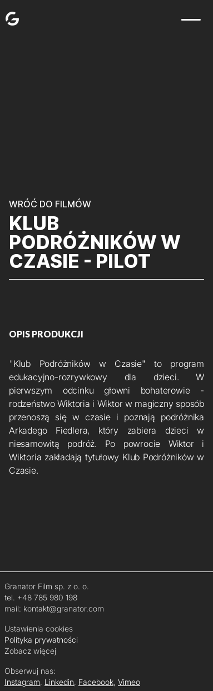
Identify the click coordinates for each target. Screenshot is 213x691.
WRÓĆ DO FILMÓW (50, 204)
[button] (192, 20)
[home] (9, 17)
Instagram (22, 682)
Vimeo (129, 682)
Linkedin (59, 682)
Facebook (95, 682)
